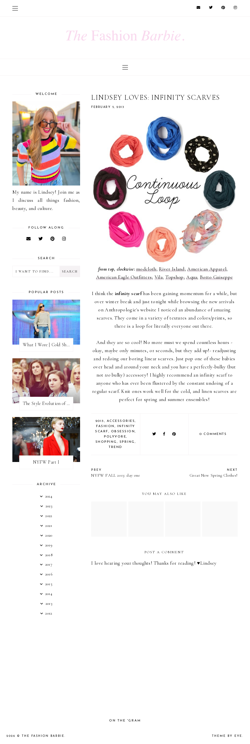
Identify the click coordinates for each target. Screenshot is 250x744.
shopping (106, 442)
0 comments (213, 434)
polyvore (115, 437)
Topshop (174, 277)
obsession (123, 431)
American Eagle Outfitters (124, 277)
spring (127, 442)
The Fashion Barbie (43, 736)
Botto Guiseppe (216, 277)
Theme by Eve (227, 736)
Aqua (191, 277)
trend (115, 447)
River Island (172, 269)
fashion (105, 426)
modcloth (146, 269)
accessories (121, 421)
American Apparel (206, 269)
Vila (158, 277)
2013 (99, 421)
